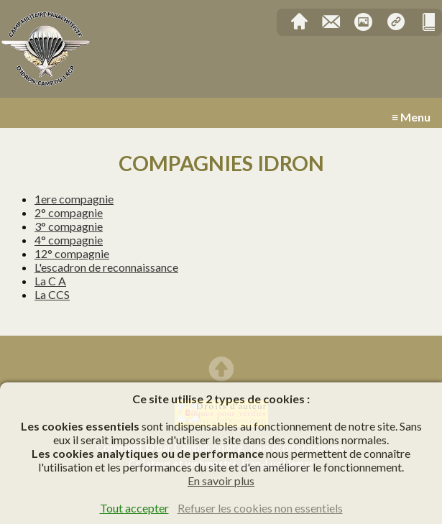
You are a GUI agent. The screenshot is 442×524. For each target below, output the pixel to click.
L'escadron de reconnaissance (106, 267)
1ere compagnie (74, 199)
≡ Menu (411, 117)
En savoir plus (221, 480)
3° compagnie (68, 226)
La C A (50, 281)
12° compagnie (71, 253)
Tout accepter (134, 508)
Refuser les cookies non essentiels (260, 508)
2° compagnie (68, 212)
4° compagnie (68, 240)
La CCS (52, 294)
